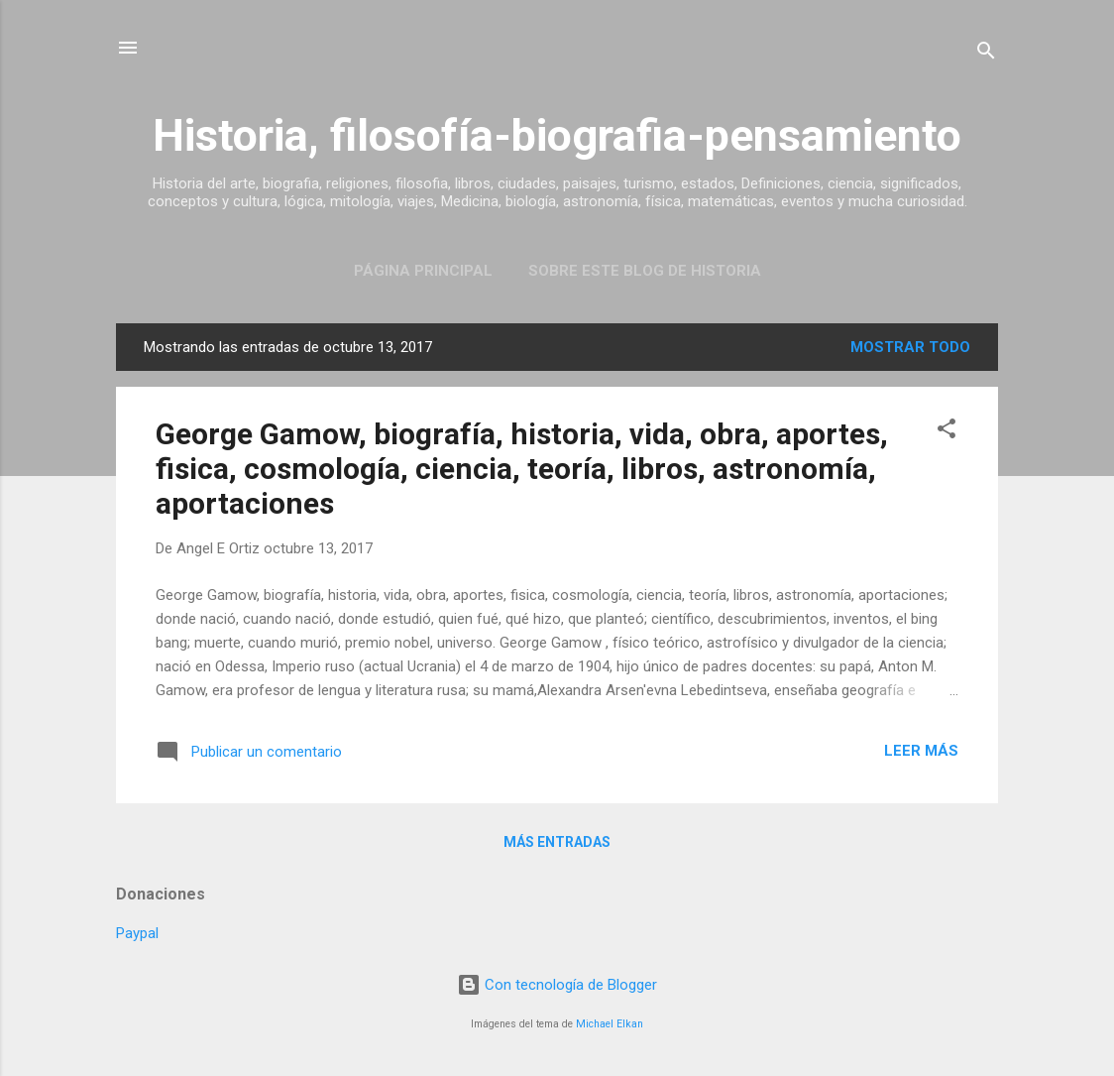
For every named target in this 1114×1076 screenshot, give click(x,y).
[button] (946, 432)
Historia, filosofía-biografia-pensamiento (557, 135)
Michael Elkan (609, 1023)
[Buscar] (986, 54)
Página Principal (423, 271)
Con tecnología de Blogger (557, 985)
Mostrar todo (910, 347)
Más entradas (557, 842)
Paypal (137, 933)
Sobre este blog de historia (644, 271)
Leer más (921, 751)
